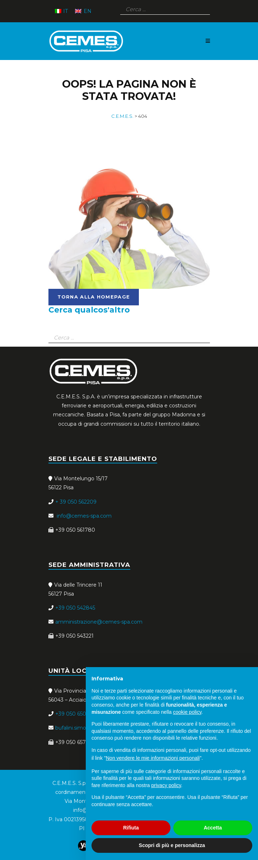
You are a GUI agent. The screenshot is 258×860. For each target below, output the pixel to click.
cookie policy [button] (187, 712)
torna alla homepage (93, 297)
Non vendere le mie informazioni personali (153, 758)
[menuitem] (61, 11)
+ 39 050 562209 (76, 502)
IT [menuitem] (65, 11)
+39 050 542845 (75, 608)
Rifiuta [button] (131, 828)
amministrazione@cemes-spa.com (98, 622)
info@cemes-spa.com (83, 516)
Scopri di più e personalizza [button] (172, 845)
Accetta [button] (213, 828)
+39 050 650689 (75, 714)
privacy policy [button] (166, 785)
